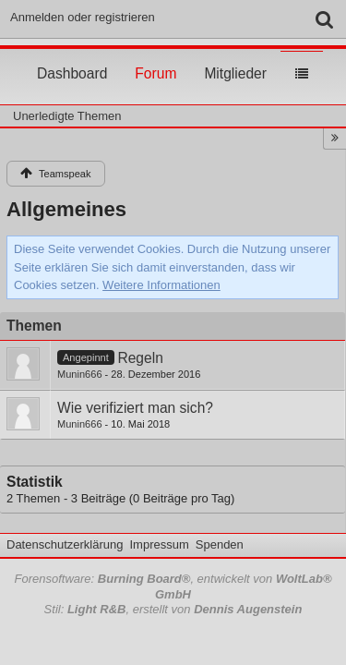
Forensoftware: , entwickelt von (172, 586)
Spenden (220, 544)
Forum (155, 56)
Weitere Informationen (161, 285)
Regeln (139, 358)
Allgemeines (66, 209)
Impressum (158, 544)
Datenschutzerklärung (64, 544)
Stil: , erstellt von (173, 609)
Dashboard (72, 56)
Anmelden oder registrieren (82, 17)
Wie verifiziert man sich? (135, 408)
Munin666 (79, 374)
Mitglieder (235, 56)
